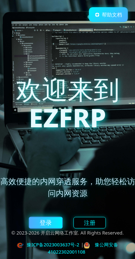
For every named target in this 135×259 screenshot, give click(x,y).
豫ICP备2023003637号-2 (53, 244)
